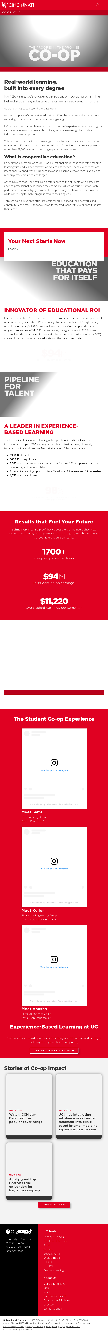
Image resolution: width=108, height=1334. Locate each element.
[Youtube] (21, 1231)
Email (46, 1245)
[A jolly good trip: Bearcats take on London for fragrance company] (29, 1156)
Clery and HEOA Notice (21, 1323)
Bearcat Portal (51, 1253)
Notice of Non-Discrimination (48, 1323)
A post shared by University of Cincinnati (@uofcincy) (54, 804)
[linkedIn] (26, 1231)
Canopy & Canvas (53, 1237)
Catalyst (48, 1249)
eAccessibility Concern (13, 1326)
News (46, 1292)
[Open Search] (97, 5)
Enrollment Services (55, 1241)
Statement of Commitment (77, 1323)
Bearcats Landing (53, 1270)
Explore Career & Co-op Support (54, 1050)
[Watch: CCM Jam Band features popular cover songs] (29, 1090)
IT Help (47, 1262)
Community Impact (54, 1296)
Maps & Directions (54, 1283)
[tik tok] (30, 1231)
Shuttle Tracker (52, 1257)
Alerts (6, 1323)
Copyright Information (70, 1326)
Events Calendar (53, 1308)
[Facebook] (8, 1231)
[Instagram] (17, 1231)
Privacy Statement (35, 1326)
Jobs (46, 1287)
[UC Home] (17, 5)
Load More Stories (54, 1204)
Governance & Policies (56, 1300)
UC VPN (48, 1266)
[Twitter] (12, 1231)
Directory (48, 1304)
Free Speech (51, 1326)
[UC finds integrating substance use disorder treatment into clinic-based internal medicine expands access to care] (79, 1090)
